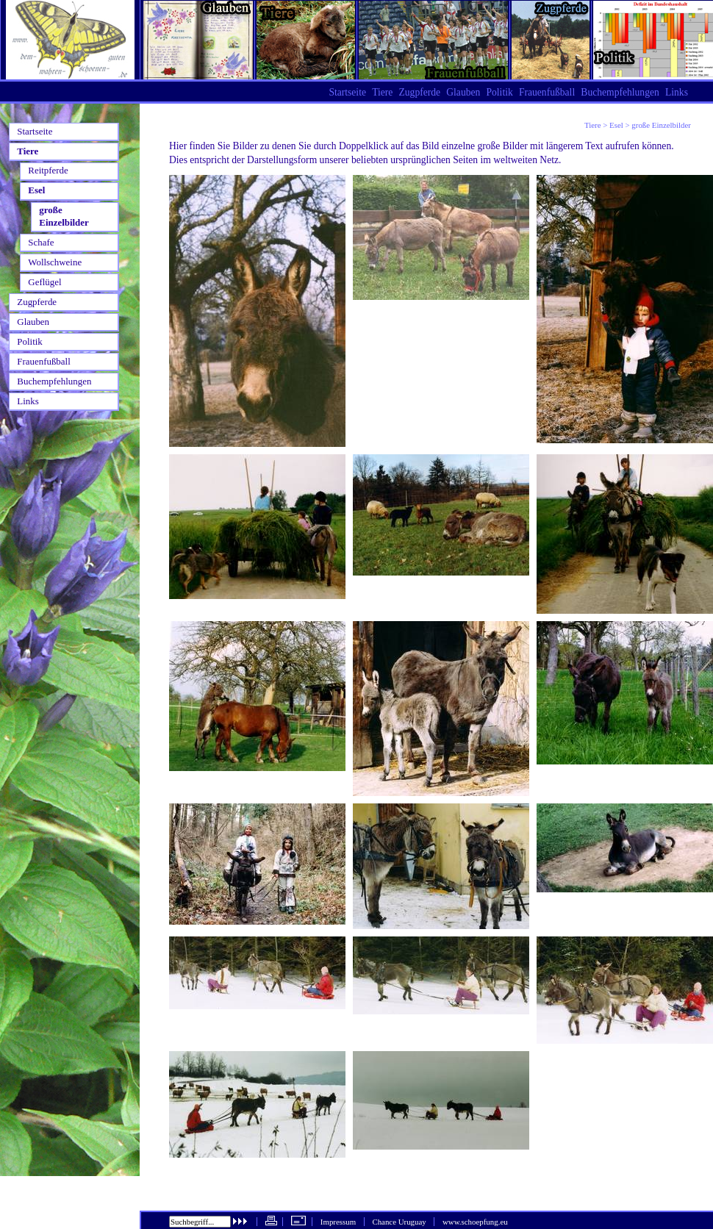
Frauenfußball (547, 92)
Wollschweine (55, 262)
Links (676, 92)
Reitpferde (48, 170)
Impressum (338, 1221)
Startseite (347, 92)
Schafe (41, 242)
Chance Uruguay (399, 1221)
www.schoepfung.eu (475, 1221)
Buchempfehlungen (620, 92)
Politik (499, 92)
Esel (616, 125)
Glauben (463, 92)
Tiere (592, 125)
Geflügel (44, 281)
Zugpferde (419, 92)
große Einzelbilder (63, 216)
